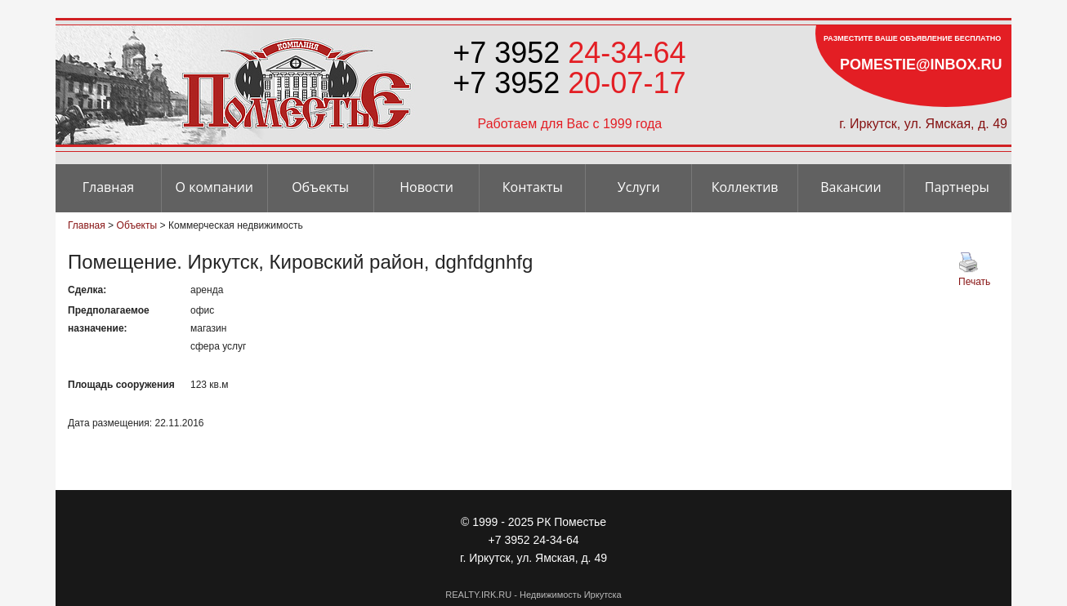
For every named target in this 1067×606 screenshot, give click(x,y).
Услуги (639, 187)
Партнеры (957, 187)
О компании (215, 187)
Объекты (320, 187)
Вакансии (851, 187)
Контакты (532, 187)
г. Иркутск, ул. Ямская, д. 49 (923, 124)
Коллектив (745, 187)
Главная (108, 187)
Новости (426, 187)
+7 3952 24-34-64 (534, 539)
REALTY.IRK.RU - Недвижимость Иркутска (533, 594)
